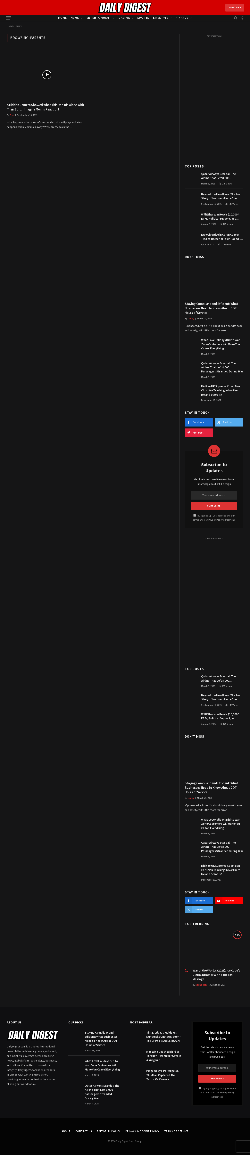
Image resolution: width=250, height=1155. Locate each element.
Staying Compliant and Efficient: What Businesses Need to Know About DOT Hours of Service (211, 308)
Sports (143, 18)
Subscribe (235, 7)
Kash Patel (201, 985)
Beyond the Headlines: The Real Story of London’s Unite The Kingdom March (221, 196)
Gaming (124, 18)
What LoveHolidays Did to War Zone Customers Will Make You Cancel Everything (220, 344)
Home (62, 18)
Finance (182, 18)
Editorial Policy (109, 1131)
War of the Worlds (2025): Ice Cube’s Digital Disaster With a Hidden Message (216, 975)
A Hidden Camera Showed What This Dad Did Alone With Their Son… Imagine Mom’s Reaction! (45, 107)
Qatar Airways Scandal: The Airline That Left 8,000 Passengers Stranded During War (222, 176)
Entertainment (99, 18)
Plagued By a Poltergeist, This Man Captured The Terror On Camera (162, 1075)
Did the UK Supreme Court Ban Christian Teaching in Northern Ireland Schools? (220, 390)
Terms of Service (176, 1131)
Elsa (12, 115)
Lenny (191, 318)
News (75, 18)
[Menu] (8, 18)
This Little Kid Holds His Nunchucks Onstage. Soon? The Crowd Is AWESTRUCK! (163, 1037)
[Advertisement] (214, 97)
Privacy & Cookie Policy (142, 1131)
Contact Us (83, 1131)
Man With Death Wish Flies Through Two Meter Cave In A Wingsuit (163, 1056)
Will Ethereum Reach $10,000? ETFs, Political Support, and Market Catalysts (220, 217)
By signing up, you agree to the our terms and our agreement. (217, 1093)
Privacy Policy (215, 520)
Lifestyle (160, 18)
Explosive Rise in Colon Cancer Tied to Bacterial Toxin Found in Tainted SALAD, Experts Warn (221, 237)
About (66, 1131)
